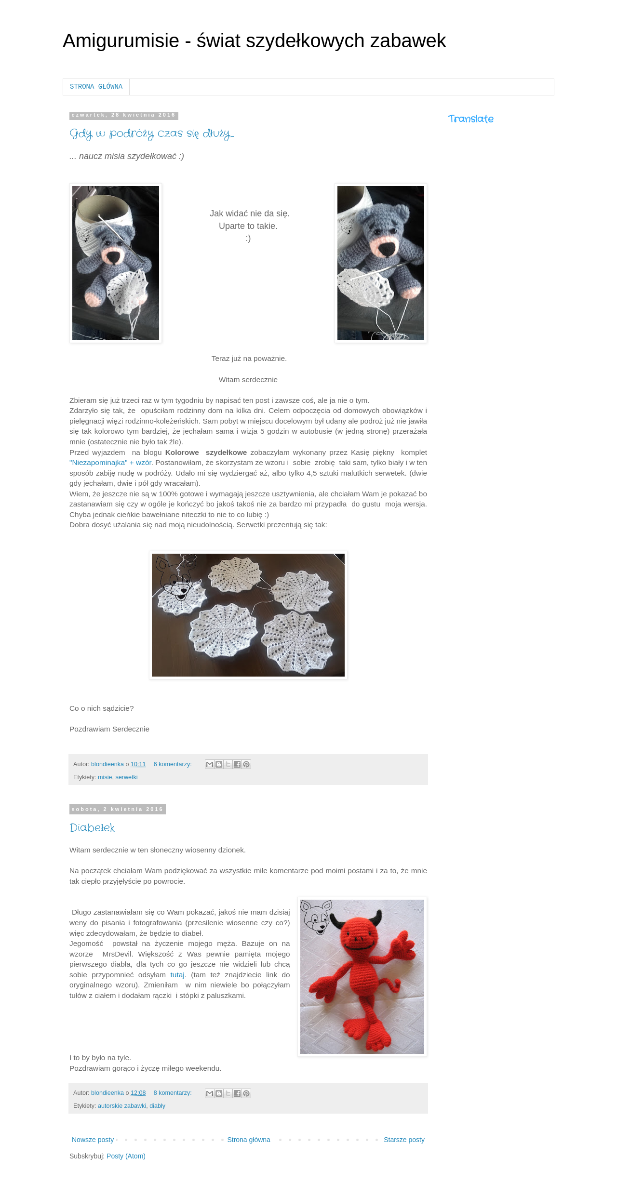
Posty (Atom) (126, 1156)
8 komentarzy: (174, 1093)
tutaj (178, 975)
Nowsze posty (93, 1140)
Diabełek (92, 828)
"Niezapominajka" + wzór (110, 462)
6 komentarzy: (174, 764)
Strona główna (248, 1140)
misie (105, 777)
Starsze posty (404, 1140)
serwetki (126, 777)
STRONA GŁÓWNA (96, 87)
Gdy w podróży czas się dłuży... (151, 133)
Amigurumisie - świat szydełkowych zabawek (254, 40)
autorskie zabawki (122, 1106)
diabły (157, 1106)
